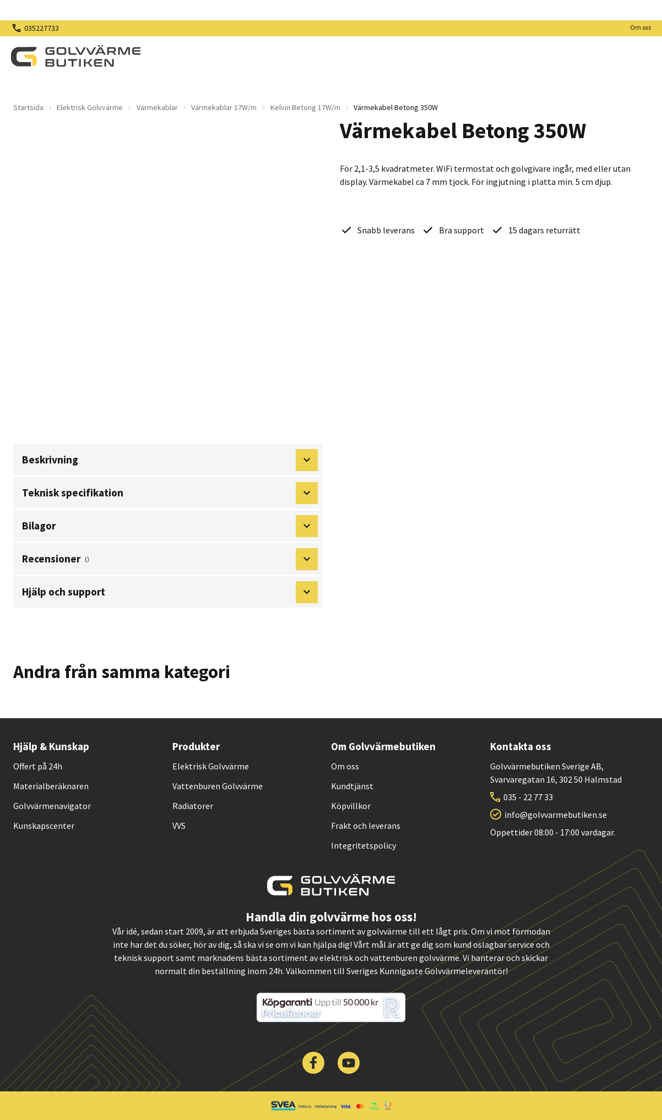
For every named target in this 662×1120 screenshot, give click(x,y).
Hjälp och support (170, 592)
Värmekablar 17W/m (224, 107)
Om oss (640, 27)
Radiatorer (192, 805)
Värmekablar (157, 107)
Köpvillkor (351, 805)
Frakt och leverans (365, 825)
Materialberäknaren (51, 785)
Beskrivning (170, 460)
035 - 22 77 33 (528, 796)
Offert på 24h (37, 766)
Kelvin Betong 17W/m (305, 107)
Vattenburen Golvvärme (217, 785)
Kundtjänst (352, 785)
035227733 (41, 28)
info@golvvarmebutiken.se (555, 814)
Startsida (28, 107)
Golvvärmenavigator (52, 805)
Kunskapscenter (43, 825)
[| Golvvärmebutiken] (75, 56)
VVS (179, 825)
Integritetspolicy (363, 845)
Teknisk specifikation (170, 493)
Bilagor (170, 526)
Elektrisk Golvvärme (90, 107)
